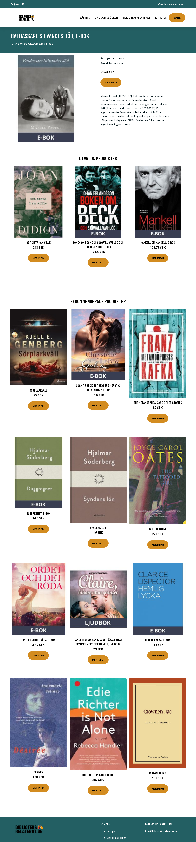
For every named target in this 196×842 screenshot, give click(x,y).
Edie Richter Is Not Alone (98, 772)
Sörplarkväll (38, 388)
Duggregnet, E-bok (38, 511)
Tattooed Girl (158, 527)
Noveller (120, 56)
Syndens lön (98, 525)
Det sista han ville (38, 240)
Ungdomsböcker (106, 16)
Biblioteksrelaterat (136, 16)
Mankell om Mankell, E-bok (157, 240)
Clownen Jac (157, 771)
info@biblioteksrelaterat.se (169, 4)
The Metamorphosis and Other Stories (158, 400)
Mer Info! (111, 80)
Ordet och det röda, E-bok (38, 637)
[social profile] (23, 4)
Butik (177, 16)
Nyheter (160, 16)
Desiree (38, 770)
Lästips (85, 16)
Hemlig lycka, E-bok (157, 637)
